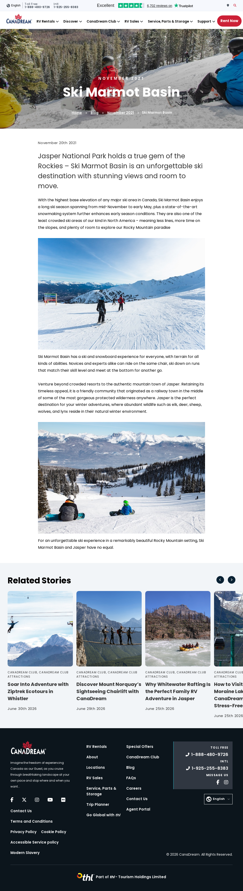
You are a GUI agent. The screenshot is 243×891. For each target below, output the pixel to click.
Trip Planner (97, 804)
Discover (70, 21)
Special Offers (139, 746)
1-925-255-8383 (207, 768)
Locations (95, 767)
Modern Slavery (25, 852)
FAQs (131, 777)
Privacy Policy (23, 831)
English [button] (15, 5)
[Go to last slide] (220, 580)
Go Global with (103, 814)
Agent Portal (138, 809)
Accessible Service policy (34, 842)
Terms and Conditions (31, 821)
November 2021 (120, 112)
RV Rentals (46, 21)
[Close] (57, 21)
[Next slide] (231, 580)
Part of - (131, 876)
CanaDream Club (101, 21)
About (92, 757)
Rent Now (229, 20)
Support (204, 21)
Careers (133, 788)
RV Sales (132, 21)
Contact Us (21, 810)
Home (77, 112)
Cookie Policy (53, 831)
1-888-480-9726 (207, 754)
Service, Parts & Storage (168, 21)
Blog (94, 112)
